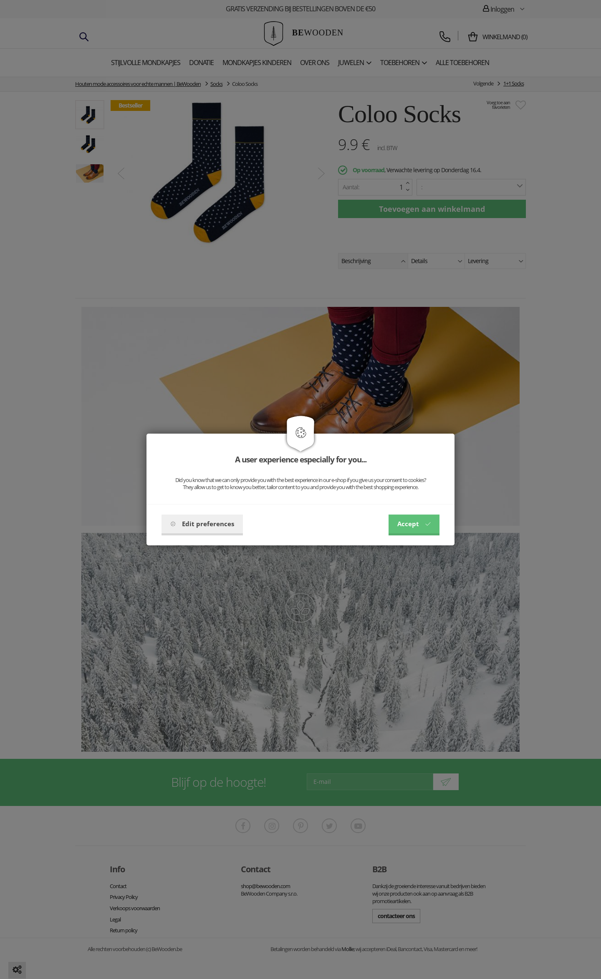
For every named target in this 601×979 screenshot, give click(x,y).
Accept (414, 524)
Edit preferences (202, 524)
